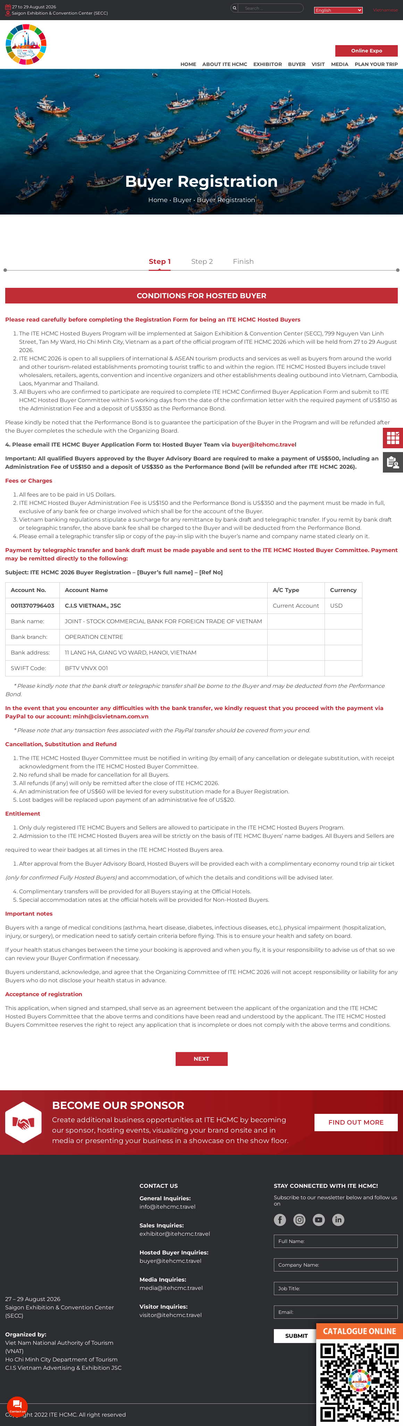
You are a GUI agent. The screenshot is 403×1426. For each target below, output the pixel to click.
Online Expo (366, 51)
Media (340, 64)
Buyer (296, 64)
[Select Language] (338, 10)
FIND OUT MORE (356, 1122)
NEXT (201, 1059)
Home (188, 64)
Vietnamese (385, 9)
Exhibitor (267, 64)
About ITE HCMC (224, 64)
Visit (318, 64)
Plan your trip (376, 64)
